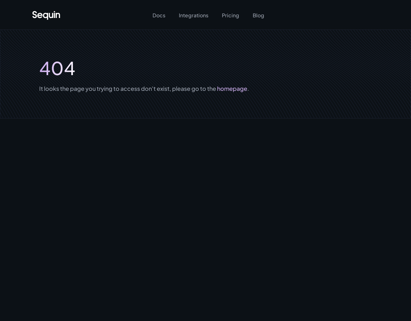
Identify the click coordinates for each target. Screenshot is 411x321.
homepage (231, 88)
